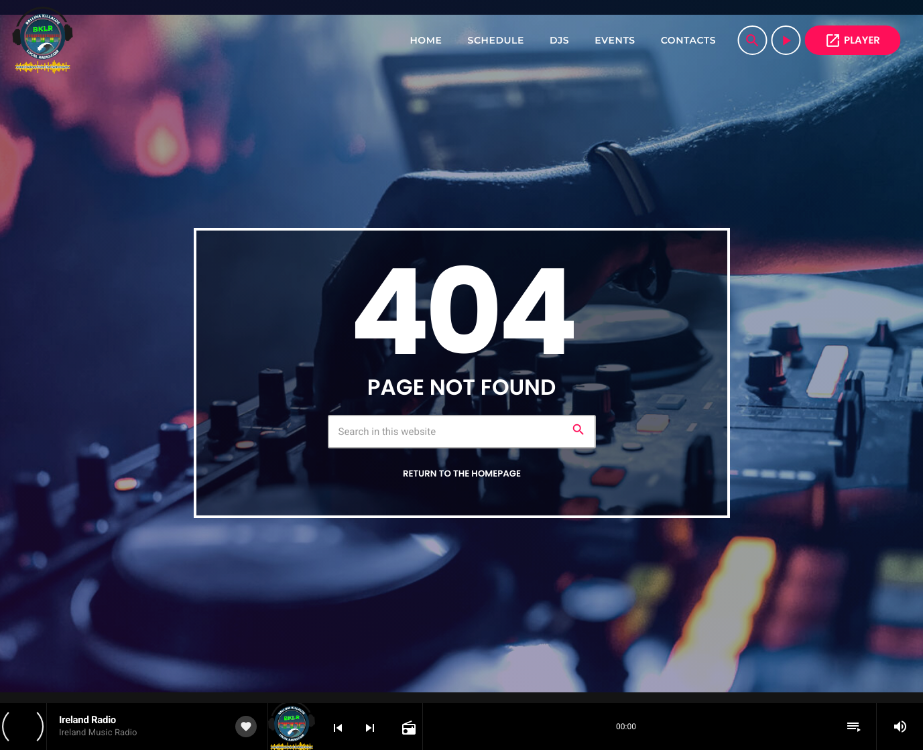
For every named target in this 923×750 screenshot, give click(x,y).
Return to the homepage (462, 473)
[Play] (785, 40)
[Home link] (42, 40)
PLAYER (852, 40)
